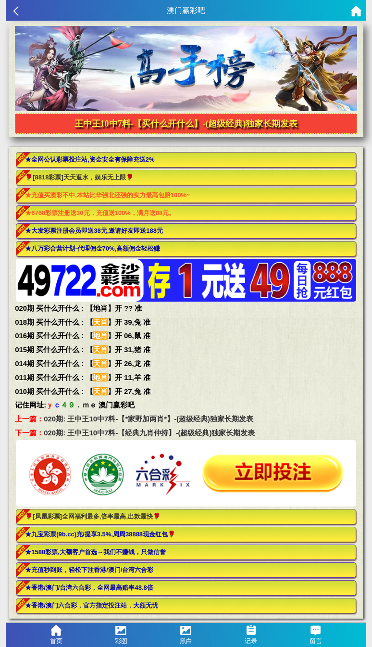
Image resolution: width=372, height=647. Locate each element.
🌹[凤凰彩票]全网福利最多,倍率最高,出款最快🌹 (93, 516)
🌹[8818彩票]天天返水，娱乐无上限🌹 (79, 177)
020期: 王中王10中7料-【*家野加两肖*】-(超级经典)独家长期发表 (148, 419)
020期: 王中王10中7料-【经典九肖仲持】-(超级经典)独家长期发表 (149, 433)
